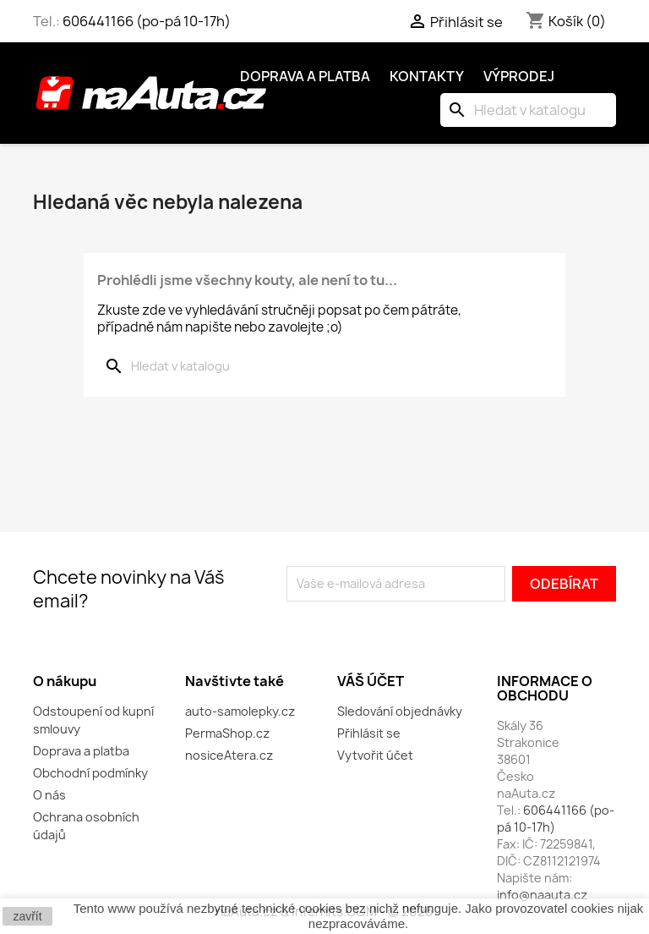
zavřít (27, 916)
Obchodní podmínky (90, 773)
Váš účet (370, 681)
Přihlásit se (369, 733)
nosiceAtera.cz (229, 755)
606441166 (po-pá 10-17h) (147, 21)
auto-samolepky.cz (240, 711)
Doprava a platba (305, 76)
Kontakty (427, 76)
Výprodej (518, 76)
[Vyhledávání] (528, 110)
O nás (49, 795)
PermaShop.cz (227, 733)
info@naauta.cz (542, 895)
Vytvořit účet (375, 755)
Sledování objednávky (399, 711)
